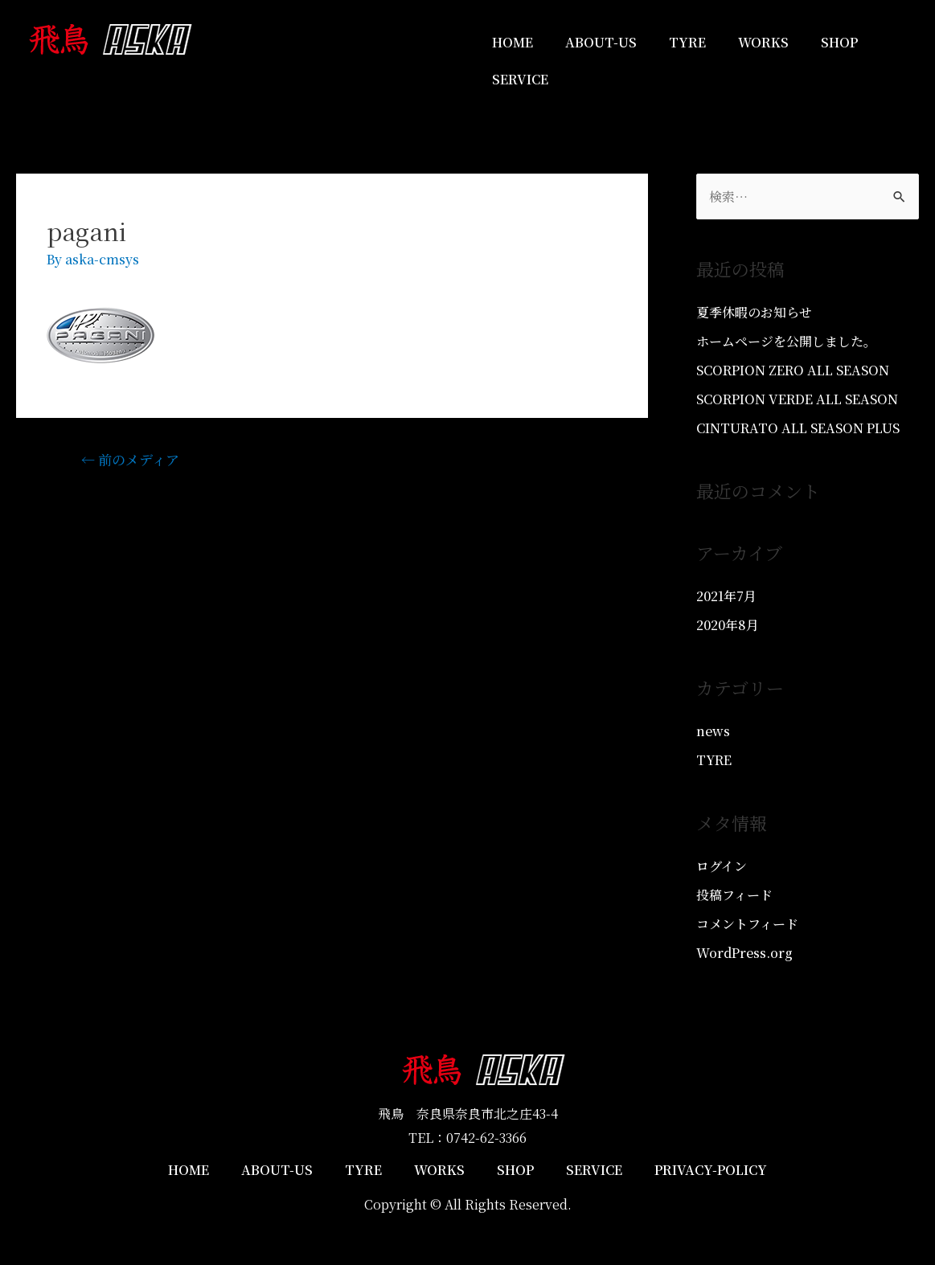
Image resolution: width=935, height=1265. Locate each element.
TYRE (687, 42)
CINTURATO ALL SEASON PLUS (798, 428)
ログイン (721, 866)
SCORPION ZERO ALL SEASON (792, 370)
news (713, 731)
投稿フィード (734, 895)
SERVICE (520, 79)
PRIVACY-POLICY (710, 1170)
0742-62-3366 (486, 1137)
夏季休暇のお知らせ (754, 312)
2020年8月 (727, 625)
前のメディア (130, 459)
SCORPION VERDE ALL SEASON (797, 399)
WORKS (763, 42)
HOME (512, 42)
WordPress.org (744, 953)
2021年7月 (726, 596)
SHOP (839, 42)
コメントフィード (747, 924)
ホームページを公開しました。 (786, 341)
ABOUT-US (601, 42)
